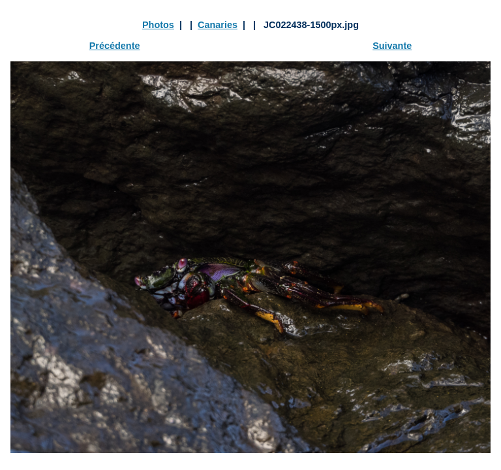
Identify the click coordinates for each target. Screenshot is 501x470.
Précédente (114, 45)
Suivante (392, 45)
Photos (158, 25)
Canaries (217, 25)
